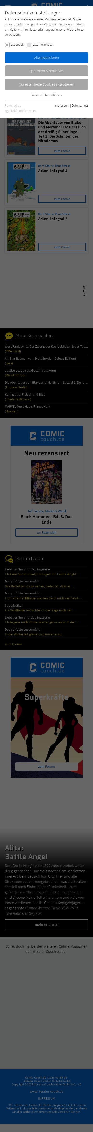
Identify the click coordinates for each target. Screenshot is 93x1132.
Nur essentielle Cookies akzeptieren (46, 84)
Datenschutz (80, 105)
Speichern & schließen (46, 70)
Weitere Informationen (47, 95)
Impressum (61, 105)
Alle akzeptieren (46, 57)
